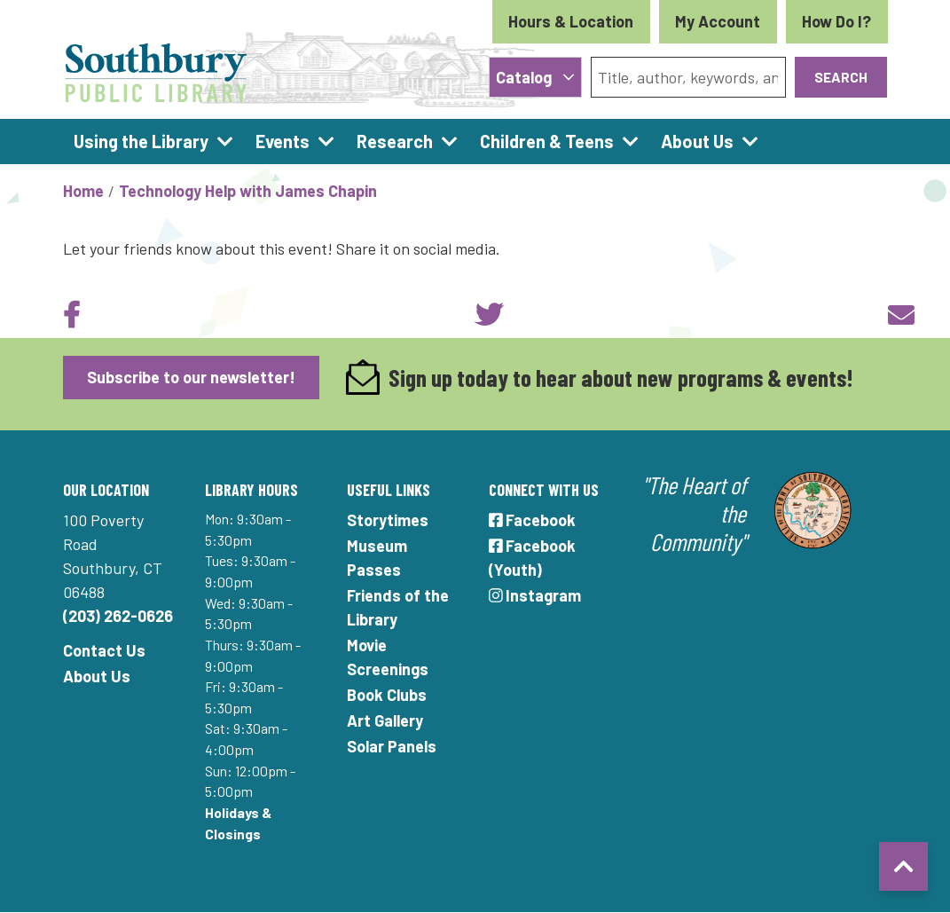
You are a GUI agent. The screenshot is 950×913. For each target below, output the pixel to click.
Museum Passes (377, 557)
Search (841, 76)
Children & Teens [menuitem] (547, 141)
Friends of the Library (398, 607)
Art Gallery (385, 720)
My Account (717, 21)
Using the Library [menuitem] (141, 141)
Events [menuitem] (282, 141)
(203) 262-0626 (118, 616)
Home (83, 191)
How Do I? (836, 21)
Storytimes (387, 520)
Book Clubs (387, 694)
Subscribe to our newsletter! (191, 377)
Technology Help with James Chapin (248, 191)
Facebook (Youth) (533, 557)
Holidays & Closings (238, 823)
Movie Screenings (387, 657)
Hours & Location (570, 21)
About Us (96, 676)
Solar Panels (391, 746)
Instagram (535, 595)
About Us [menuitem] (697, 141)
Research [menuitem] (395, 141)
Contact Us (104, 650)
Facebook (533, 520)
